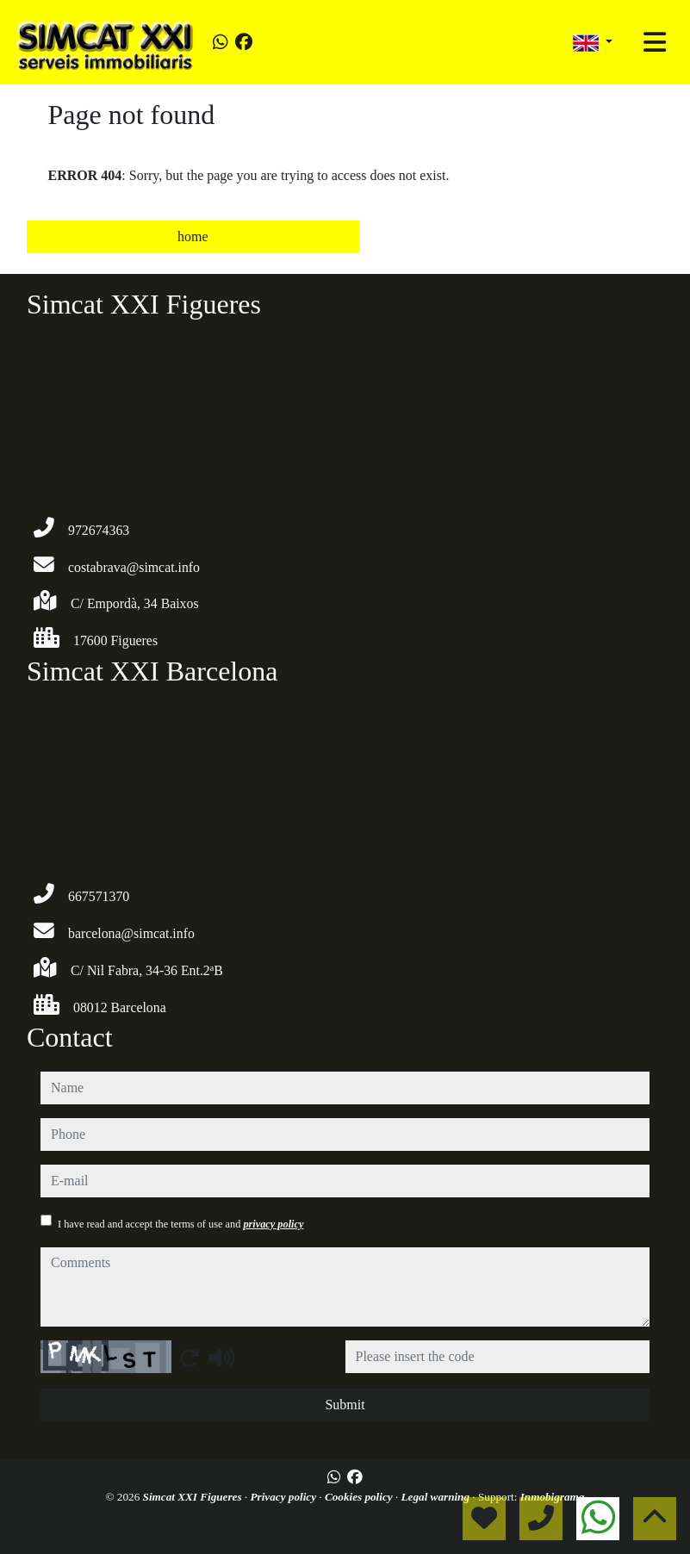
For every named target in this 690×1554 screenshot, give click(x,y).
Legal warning (437, 1496)
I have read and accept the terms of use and (180, 1224)
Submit (344, 1404)
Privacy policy (284, 1496)
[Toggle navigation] (654, 42)
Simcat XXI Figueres (194, 1496)
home (192, 236)
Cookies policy (360, 1496)
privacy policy (273, 1224)
